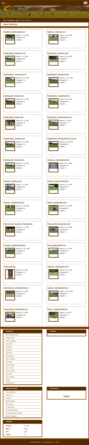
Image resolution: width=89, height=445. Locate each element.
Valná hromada (11, 341)
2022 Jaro (9, 353)
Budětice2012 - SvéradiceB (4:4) (58, 96)
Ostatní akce (10, 383)
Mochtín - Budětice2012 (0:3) (14, 202)
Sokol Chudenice (11, 416)
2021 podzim (10, 356)
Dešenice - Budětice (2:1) (13, 181)
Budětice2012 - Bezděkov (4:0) (14, 53)
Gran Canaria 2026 (12, 335)
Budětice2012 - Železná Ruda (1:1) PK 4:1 (61, 138)
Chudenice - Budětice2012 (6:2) (58, 160)
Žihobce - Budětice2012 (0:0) (57, 309)
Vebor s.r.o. (9, 395)
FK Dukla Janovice (12, 410)
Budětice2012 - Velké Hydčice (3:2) (59, 117)
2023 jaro (9, 350)
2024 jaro (9, 347)
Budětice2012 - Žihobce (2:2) (14, 160)
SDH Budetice (10, 401)
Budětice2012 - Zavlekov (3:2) (14, 138)
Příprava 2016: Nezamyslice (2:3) (58, 224)
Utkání (17, 20)
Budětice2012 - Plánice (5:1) (14, 96)
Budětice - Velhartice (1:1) (56, 32)
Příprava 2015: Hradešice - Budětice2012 (18, 224)
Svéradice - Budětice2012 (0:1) (14, 245)
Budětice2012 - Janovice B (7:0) (15, 74)
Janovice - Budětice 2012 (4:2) (58, 181)
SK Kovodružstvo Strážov (14, 413)
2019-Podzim (10, 365)
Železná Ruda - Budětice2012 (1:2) (16, 309)
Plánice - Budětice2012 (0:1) (57, 202)
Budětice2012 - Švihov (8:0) (13, 117)
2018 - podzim (10, 371)
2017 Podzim (10, 377)
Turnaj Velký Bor (10, 266)
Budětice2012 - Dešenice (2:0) (57, 53)
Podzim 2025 (10, 338)
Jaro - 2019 (9, 368)
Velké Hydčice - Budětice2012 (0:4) (16, 288)
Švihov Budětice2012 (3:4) (56, 245)
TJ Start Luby (10, 407)
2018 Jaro (9, 374)
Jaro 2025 (9, 344)
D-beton (8, 398)
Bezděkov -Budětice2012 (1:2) (14, 32)
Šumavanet (9, 404)
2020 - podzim (10, 359)
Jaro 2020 (9, 362)
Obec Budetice (10, 392)
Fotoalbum (11, 20)
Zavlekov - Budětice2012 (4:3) (57, 288)
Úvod (4, 20)
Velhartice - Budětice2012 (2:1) (58, 266)
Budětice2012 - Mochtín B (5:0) (58, 74)
